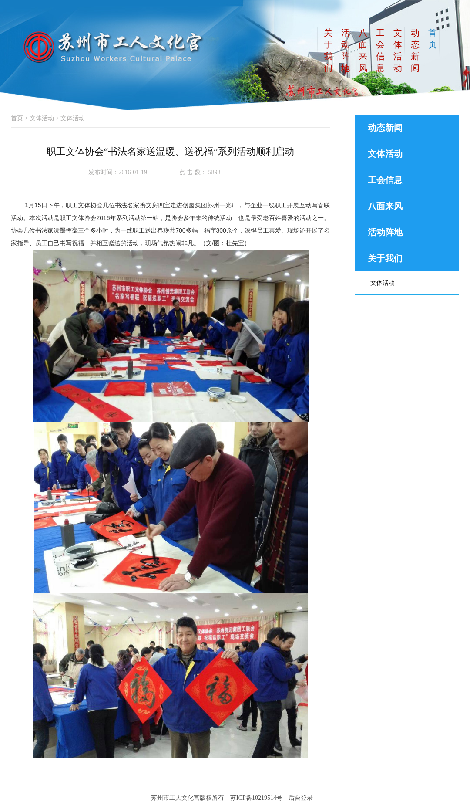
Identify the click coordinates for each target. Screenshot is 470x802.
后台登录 (301, 798)
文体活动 (42, 118)
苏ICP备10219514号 (256, 798)
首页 (17, 118)
